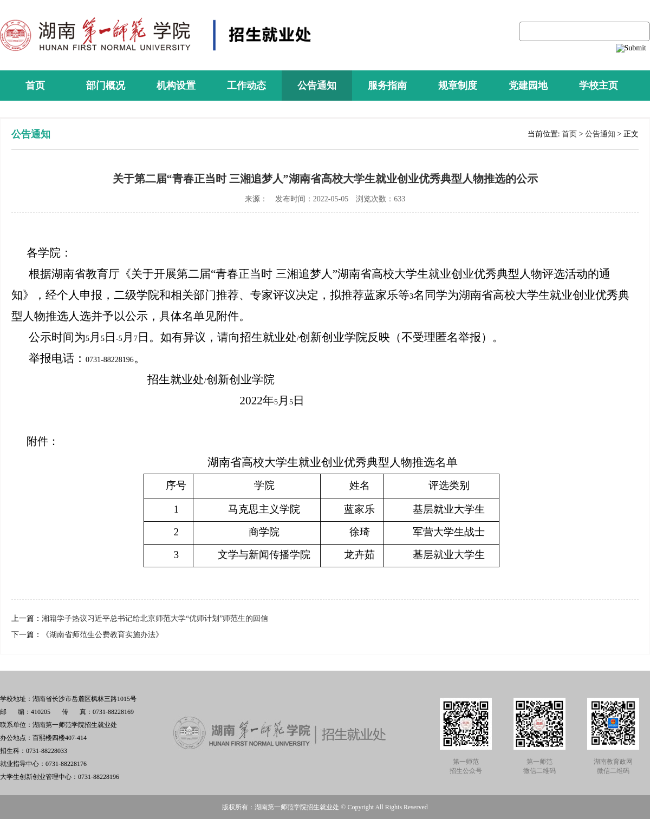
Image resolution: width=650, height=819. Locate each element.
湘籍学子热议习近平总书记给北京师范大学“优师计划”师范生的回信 (155, 618)
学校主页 (598, 85)
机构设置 (176, 85)
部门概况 (105, 85)
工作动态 (246, 85)
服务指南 (387, 85)
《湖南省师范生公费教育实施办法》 (102, 635)
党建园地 (528, 85)
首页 (35, 85)
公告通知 (316, 85)
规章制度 (457, 85)
